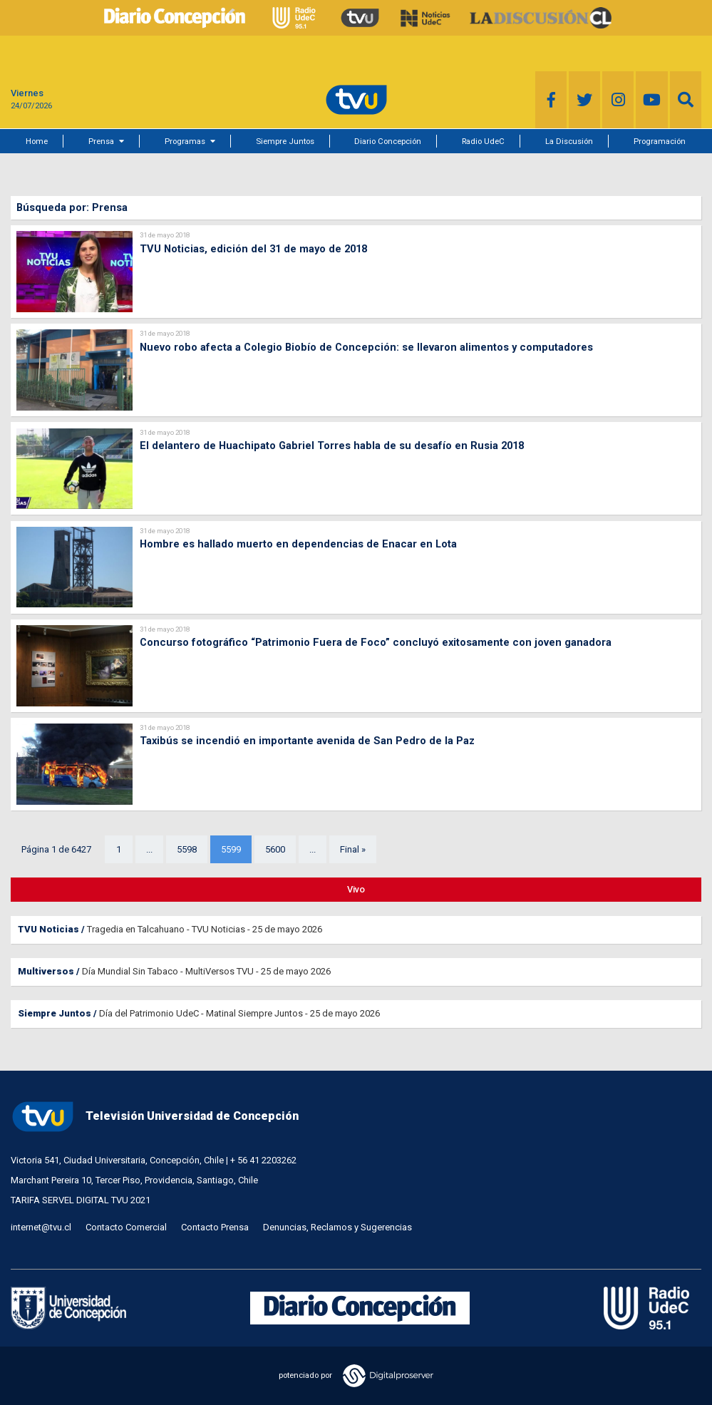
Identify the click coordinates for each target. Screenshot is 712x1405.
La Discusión (569, 141)
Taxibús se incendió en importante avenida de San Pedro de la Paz (307, 740)
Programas (185, 141)
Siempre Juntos (285, 141)
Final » (353, 849)
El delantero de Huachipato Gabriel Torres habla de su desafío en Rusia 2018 (332, 445)
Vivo (356, 889)
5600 (275, 849)
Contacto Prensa (215, 1227)
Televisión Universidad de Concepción (155, 1116)
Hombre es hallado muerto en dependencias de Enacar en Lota (298, 543)
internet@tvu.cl (41, 1227)
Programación (660, 141)
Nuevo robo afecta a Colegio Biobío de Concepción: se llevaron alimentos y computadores (366, 347)
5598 (187, 849)
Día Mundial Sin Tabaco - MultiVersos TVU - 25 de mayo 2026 (206, 971)
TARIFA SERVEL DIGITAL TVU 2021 (80, 1200)
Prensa (101, 141)
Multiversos (46, 971)
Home (37, 141)
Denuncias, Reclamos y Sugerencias (337, 1227)
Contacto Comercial (126, 1227)
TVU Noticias (48, 929)
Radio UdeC (483, 141)
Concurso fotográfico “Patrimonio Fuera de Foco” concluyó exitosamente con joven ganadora (376, 642)
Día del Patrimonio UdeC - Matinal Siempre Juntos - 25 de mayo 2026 (239, 1013)
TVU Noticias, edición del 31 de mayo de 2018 (253, 248)
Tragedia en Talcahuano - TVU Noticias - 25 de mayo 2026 (204, 929)
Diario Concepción (387, 141)
